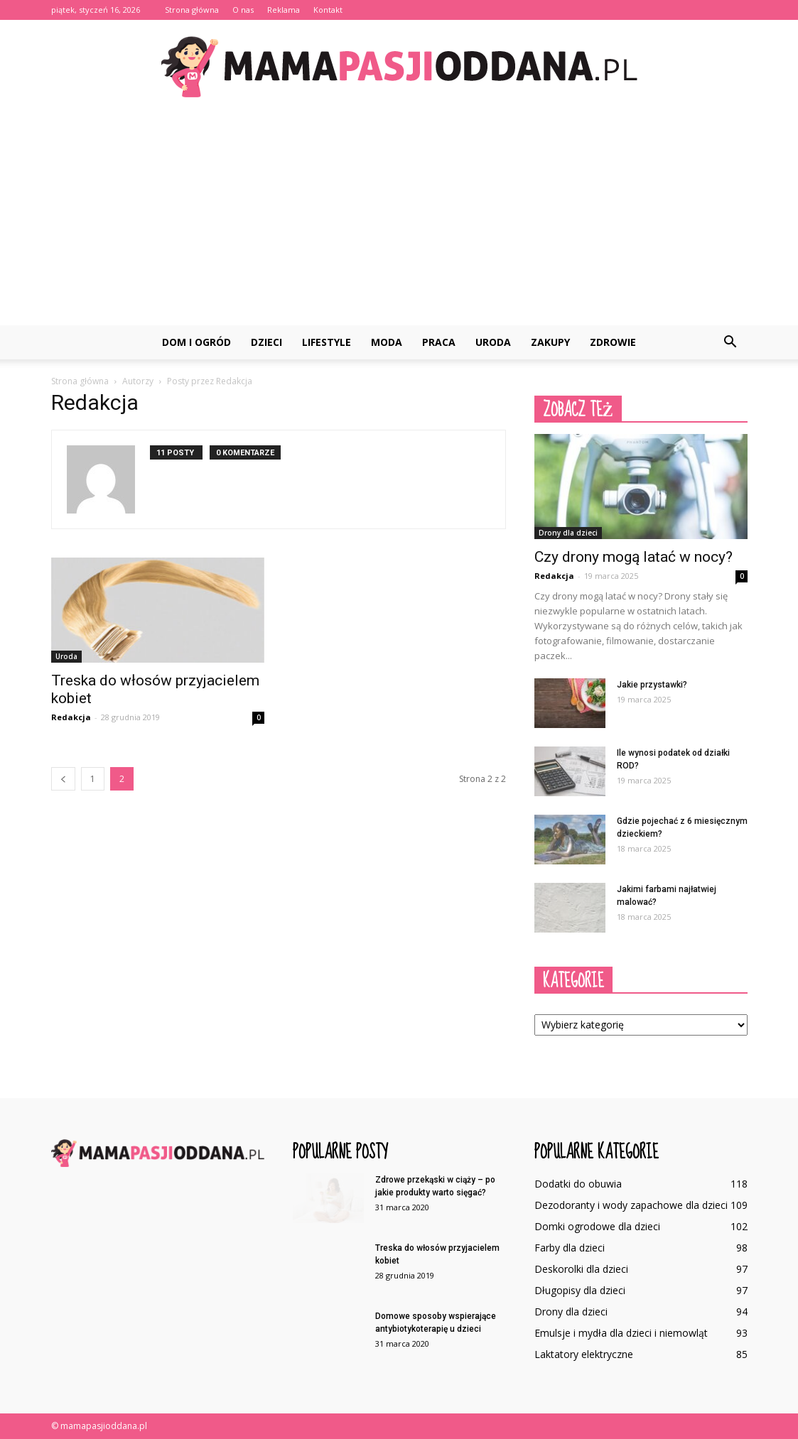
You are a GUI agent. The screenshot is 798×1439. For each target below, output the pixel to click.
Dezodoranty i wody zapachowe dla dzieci (631, 1205)
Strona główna (192, 9)
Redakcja (71, 717)
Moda (386, 342)
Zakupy (550, 342)
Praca (438, 342)
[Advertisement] (399, 218)
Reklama (283, 9)
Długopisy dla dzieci (579, 1290)
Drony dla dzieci (568, 533)
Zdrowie (613, 342)
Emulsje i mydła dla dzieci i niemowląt (621, 1333)
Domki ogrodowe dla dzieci (597, 1226)
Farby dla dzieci (569, 1247)
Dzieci (266, 342)
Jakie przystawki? (652, 685)
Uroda (493, 342)
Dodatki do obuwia (578, 1183)
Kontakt (328, 9)
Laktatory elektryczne (583, 1354)
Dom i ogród (196, 342)
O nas (243, 9)
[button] (730, 342)
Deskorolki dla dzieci (581, 1269)
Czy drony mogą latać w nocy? (633, 556)
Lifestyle (326, 342)
